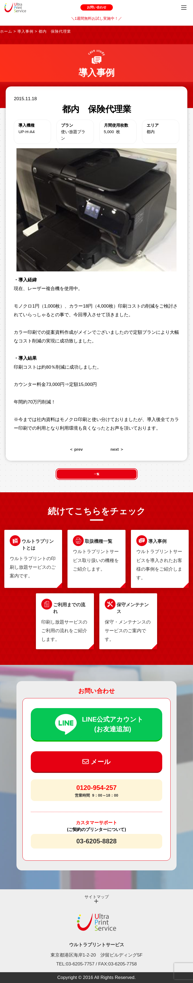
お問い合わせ (96, 7)
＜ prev (76, 449)
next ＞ (117, 449)
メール (96, 761)
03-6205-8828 (96, 841)
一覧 (96, 474)
